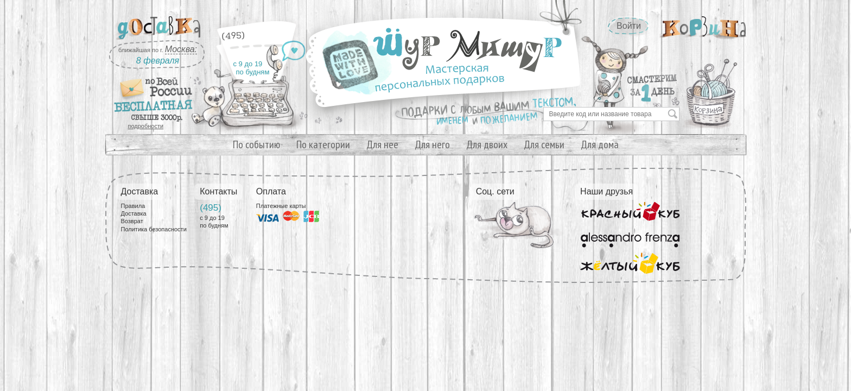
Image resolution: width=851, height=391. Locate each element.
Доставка (134, 213)
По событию (256, 144)
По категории (323, 144)
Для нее (382, 144)
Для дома (600, 144)
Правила (133, 206)
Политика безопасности (154, 229)
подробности (146, 126)
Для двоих (486, 144)
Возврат (132, 221)
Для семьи (544, 144)
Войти (629, 25)
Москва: (181, 49)
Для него (432, 144)
